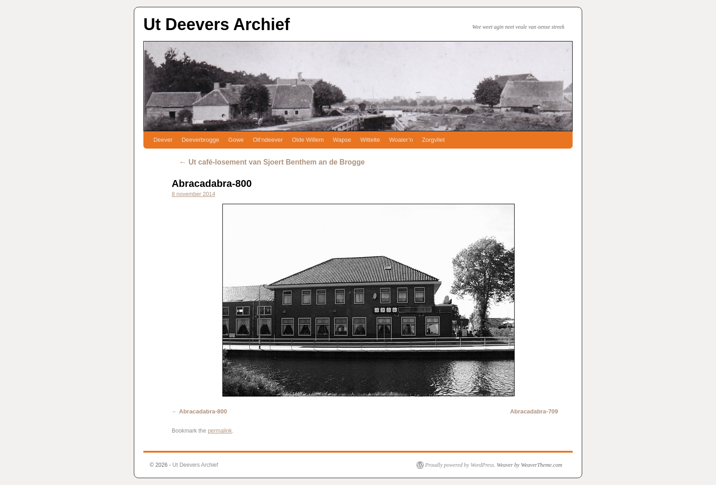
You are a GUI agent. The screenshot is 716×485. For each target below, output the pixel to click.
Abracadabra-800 (212, 183)
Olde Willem (308, 139)
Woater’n (401, 139)
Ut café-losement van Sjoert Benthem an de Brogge (272, 162)
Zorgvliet (433, 139)
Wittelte (370, 139)
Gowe (236, 139)
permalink (220, 431)
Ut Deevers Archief (216, 24)
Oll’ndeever (268, 139)
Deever (163, 139)
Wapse (342, 139)
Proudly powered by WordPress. (460, 465)
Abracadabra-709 (534, 411)
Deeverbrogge (200, 139)
